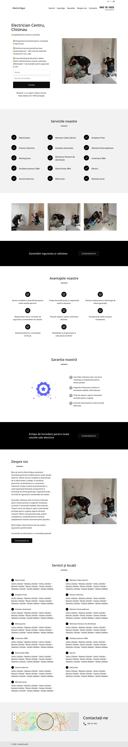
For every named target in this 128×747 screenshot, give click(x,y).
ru (108, 1)
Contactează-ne (89, 253)
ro (114, 1)
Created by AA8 (22, 744)
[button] (14, 715)
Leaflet (64, 730)
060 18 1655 (92, 723)
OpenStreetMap (73, 730)
